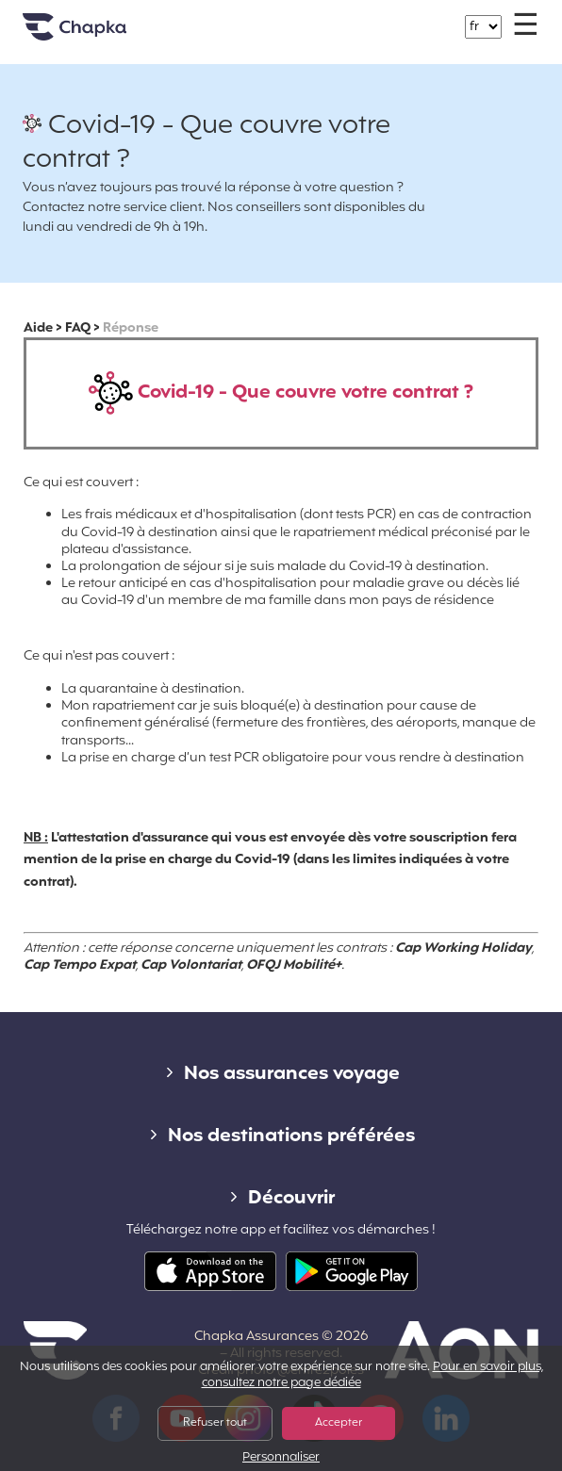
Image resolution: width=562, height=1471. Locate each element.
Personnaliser (281, 1458)
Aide (38, 328)
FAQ (78, 328)
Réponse (130, 328)
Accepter (338, 1422)
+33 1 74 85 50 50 (292, 17)
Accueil (98, 34)
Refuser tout (215, 1422)
